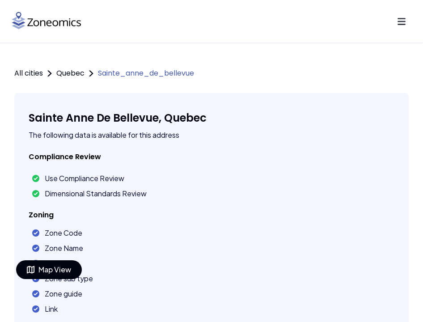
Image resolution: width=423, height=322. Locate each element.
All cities (28, 73)
